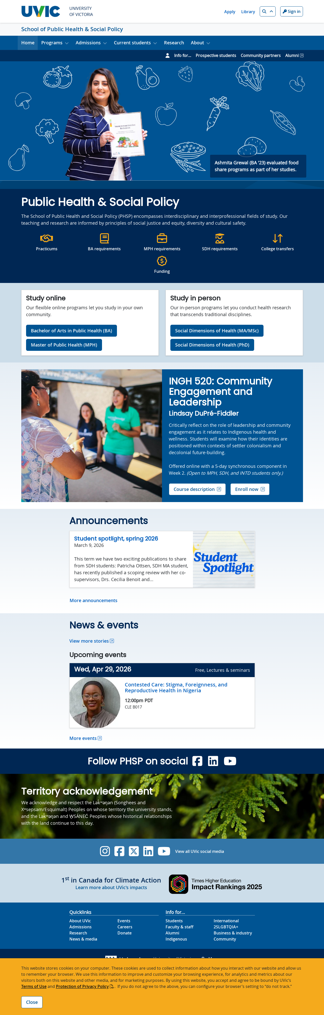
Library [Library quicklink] (248, 11)
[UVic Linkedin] (148, 851)
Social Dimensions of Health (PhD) (212, 345)
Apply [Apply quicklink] (229, 11)
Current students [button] (132, 43)
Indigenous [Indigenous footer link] (176, 939)
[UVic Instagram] (105, 851)
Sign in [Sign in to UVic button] (291, 11)
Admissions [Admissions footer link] (80, 927)
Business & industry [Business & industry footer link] (233, 933)
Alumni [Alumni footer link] (172, 933)
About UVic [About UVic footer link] (80, 921)
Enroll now (246, 489)
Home (27, 43)
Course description (194, 489)
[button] (268, 11)
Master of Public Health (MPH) (64, 345)
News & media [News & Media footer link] (83, 939)
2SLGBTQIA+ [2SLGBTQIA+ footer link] (226, 927)
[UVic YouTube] (164, 851)
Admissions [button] (88, 43)
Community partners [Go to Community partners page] (261, 55)
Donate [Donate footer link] (124, 933)
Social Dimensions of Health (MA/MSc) (217, 331)
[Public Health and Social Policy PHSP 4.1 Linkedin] (213, 761)
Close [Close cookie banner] (32, 1002)
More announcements (93, 600)
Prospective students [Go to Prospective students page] (216, 55)
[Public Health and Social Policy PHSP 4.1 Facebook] (197, 761)
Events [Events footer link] (123, 921)
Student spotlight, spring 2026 (116, 539)
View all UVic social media (199, 851)
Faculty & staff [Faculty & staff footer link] (179, 927)
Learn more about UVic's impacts (111, 887)
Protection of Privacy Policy (82, 986)
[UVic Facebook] (119, 851)
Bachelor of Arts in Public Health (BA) (71, 331)
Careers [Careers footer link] (124, 927)
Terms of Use (34, 986)
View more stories (89, 641)
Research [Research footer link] (78, 933)
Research (174, 43)
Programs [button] (52, 43)
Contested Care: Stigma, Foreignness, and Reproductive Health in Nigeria (176, 687)
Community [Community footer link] (225, 939)
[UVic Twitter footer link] (134, 851)
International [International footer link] (226, 921)
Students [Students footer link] (174, 921)
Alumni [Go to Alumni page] (292, 55)
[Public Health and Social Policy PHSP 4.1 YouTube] (230, 761)
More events (83, 738)
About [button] (197, 43)
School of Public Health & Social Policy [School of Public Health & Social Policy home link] (72, 29)
